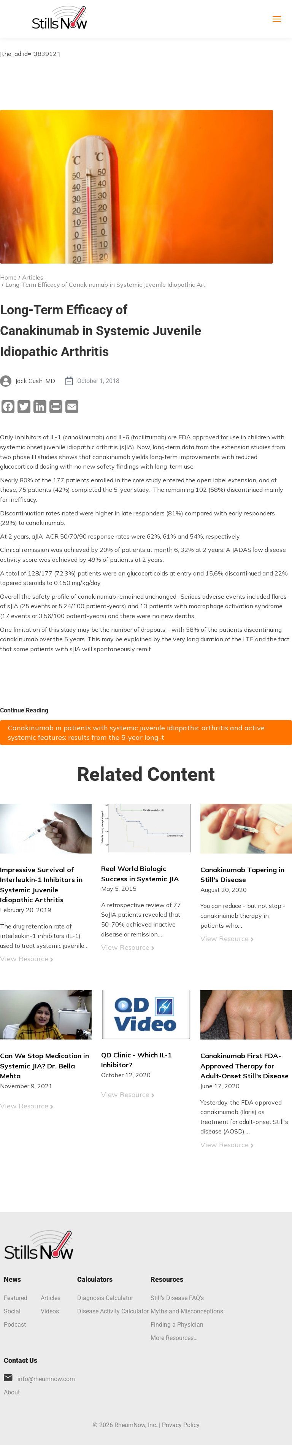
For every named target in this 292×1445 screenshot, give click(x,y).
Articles (50, 1298)
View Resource (24, 958)
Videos (50, 1311)
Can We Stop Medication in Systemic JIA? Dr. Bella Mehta (44, 1065)
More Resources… (174, 1338)
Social (12, 1311)
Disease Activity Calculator (113, 1311)
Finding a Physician (177, 1324)
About (12, 1392)
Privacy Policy (181, 1425)
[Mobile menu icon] (276, 19)
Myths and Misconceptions (187, 1311)
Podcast (15, 1324)
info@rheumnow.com (46, 1379)
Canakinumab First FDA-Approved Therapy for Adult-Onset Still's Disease (244, 1065)
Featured (15, 1298)
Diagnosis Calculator (105, 1298)
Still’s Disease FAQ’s (177, 1298)
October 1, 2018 (98, 381)
